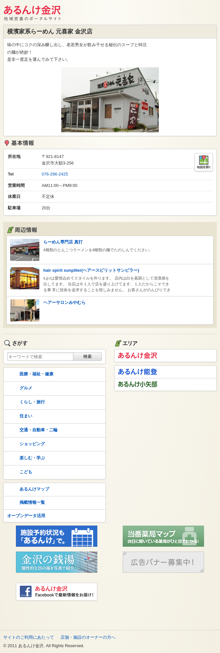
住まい (19, 416)
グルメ (19, 388)
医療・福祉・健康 (29, 374)
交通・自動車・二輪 (32, 430)
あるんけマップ (27, 489)
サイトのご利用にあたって (28, 637)
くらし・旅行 (25, 402)
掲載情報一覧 (25, 503)
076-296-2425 (55, 174)
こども (19, 472)
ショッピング (25, 444)
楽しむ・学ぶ (25, 458)
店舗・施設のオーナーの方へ (88, 637)
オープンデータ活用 (26, 515)
